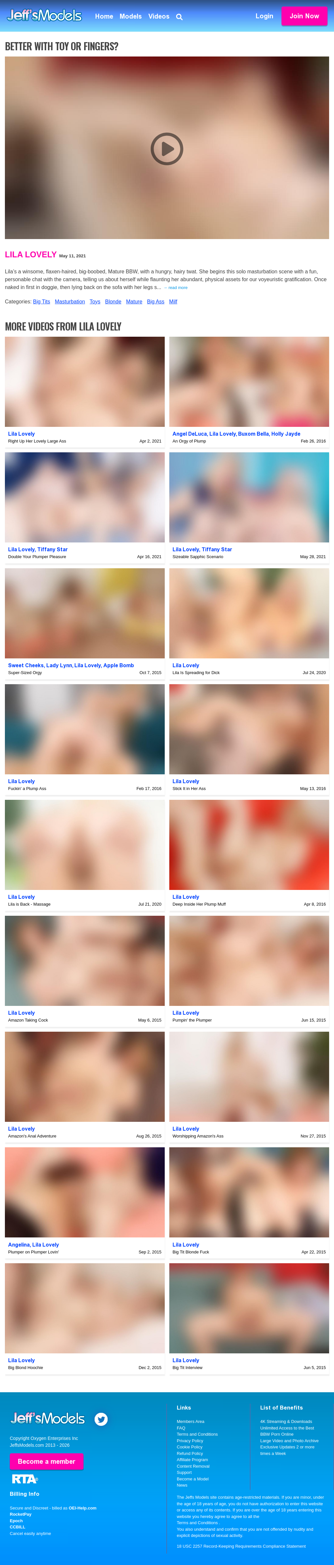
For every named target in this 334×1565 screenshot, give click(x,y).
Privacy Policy (190, 1440)
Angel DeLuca (190, 434)
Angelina (19, 1245)
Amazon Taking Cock (28, 1020)
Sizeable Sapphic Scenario (198, 556)
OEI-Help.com (83, 1508)
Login (264, 16)
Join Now (304, 16)
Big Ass (155, 301)
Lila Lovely (31, 254)
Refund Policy (190, 1453)
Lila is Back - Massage (29, 904)
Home (104, 16)
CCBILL (17, 1527)
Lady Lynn (59, 665)
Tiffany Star (52, 549)
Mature (134, 301)
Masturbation (70, 301)
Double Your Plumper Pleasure (37, 556)
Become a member (46, 1461)
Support (184, 1472)
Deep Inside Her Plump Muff (199, 904)
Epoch (16, 1520)
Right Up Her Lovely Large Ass (37, 441)
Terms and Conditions (197, 1434)
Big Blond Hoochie (25, 1367)
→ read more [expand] (175, 287)
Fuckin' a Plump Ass (27, 788)
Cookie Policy (190, 1446)
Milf (173, 301)
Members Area (191, 1421)
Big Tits (41, 301)
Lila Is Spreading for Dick (196, 672)
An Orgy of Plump (189, 441)
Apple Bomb (118, 665)
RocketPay (20, 1514)
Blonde (113, 301)
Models (131, 16)
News (182, 1485)
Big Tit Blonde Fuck (191, 1252)
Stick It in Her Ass (189, 788)
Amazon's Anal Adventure (32, 1136)
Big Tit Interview (188, 1367)
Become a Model (193, 1478)
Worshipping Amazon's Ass (198, 1136)
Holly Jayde (285, 434)
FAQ (181, 1428)
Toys (95, 301)
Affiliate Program (192, 1459)
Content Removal (193, 1466)
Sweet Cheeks (26, 665)
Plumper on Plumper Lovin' (33, 1252)
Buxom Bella (253, 434)
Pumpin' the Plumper (192, 1020)
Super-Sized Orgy (25, 672)
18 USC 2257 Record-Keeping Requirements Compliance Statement (241, 1546)
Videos (159, 16)
